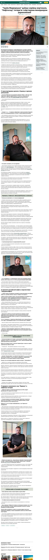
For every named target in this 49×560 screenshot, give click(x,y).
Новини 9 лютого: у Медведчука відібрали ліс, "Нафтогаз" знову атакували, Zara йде (41, 60)
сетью (12, 400)
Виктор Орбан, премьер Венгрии (20, 233)
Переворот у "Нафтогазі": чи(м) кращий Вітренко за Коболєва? (17, 195)
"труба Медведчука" (10, 166)
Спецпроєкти (26, 4)
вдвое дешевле (7, 462)
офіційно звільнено (15, 62)
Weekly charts (39, 4)
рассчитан (26, 356)
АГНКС (4, 105)
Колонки (8, 4)
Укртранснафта (12, 525)
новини (2, 4)
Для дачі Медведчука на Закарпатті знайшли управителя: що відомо (40, 68)
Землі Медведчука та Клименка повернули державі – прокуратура (13, 544)
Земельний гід (34, 4)
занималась (28, 173)
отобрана (27, 172)
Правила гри (18, 4)
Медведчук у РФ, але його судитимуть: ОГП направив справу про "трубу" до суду (15, 547)
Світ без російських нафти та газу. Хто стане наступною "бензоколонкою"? (17, 336)
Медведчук (3, 525)
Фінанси (22, 4)
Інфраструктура (13, 4)
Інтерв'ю (30, 4)
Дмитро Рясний (21, 14)
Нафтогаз (7, 525)
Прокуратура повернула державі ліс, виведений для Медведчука (41, 64)
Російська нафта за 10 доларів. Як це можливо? (17, 489)
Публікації (5, 4)
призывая (13, 297)
